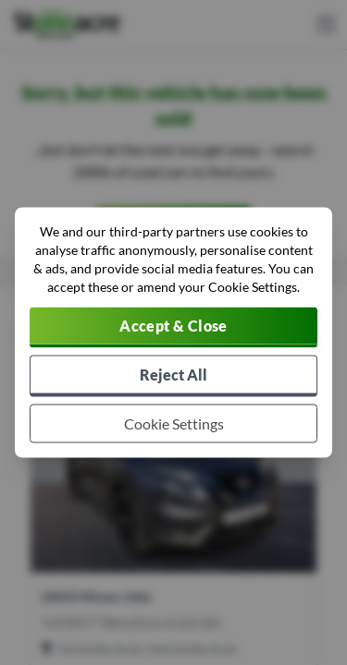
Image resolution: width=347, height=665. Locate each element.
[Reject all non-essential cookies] (173, 376)
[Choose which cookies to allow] (173, 424)
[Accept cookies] (173, 328)
